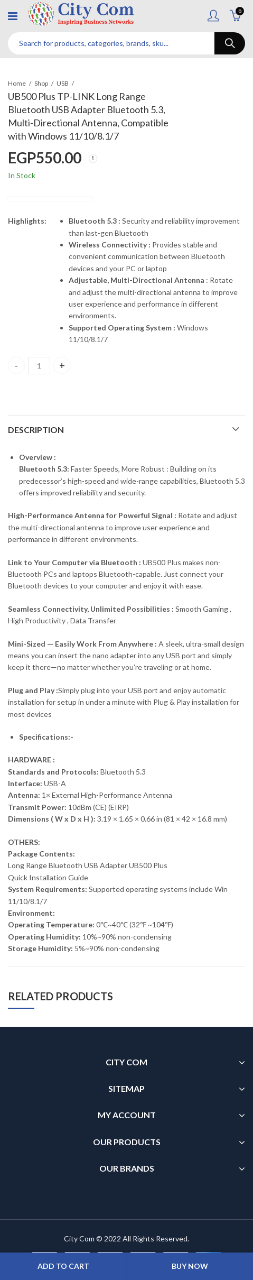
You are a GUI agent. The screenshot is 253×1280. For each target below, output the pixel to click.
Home (17, 83)
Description (36, 430)
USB (63, 83)
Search (229, 43)
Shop (41, 83)
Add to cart (63, 1265)
